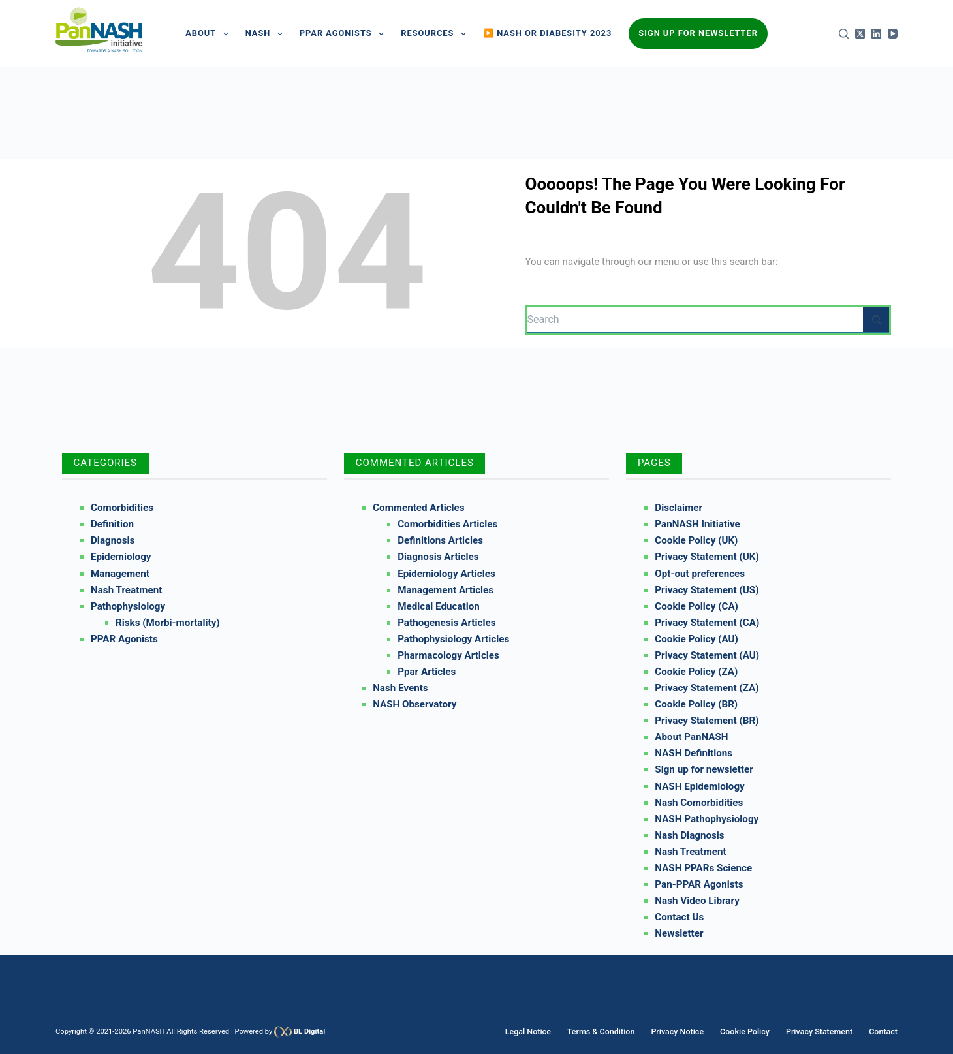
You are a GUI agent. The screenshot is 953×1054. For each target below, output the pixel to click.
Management (120, 574)
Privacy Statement (822, 1031)
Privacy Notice (684, 1031)
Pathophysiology (128, 606)
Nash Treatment (126, 590)
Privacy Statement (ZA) (706, 688)
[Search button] (876, 320)
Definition (112, 524)
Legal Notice (539, 1031)
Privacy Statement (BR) (706, 720)
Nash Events (400, 688)
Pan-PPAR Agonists (699, 884)
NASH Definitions (693, 753)
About (209, 34)
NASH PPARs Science (703, 868)
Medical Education (439, 606)
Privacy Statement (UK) (706, 557)
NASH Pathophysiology (706, 819)
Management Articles (445, 590)
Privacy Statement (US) (706, 590)
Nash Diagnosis (689, 835)
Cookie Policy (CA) (696, 606)
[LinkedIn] (876, 34)
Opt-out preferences (700, 574)
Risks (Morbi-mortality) (168, 622)
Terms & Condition (610, 1031)
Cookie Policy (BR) (696, 704)
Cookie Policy (749, 1031)
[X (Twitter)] (860, 34)
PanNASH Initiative (697, 524)
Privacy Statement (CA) (707, 622)
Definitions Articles (440, 540)
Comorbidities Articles (447, 524)
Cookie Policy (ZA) (696, 671)
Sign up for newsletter (704, 769)
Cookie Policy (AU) (696, 639)
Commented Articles (418, 508)
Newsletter (679, 933)
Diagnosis (112, 540)
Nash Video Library (697, 901)
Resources (436, 34)
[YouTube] (893, 34)
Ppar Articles (427, 671)
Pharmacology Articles (448, 655)
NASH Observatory (414, 704)
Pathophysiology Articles (453, 639)
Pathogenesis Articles (446, 622)
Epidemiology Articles (446, 574)
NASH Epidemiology (699, 786)
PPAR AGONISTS (344, 34)
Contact (884, 1031)
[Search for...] (695, 320)
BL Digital (309, 1031)
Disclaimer (678, 508)
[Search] (844, 34)
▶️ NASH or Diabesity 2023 (547, 33)
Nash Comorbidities (699, 803)
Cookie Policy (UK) (696, 540)
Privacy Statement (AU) (707, 655)
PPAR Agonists (124, 639)
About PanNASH (691, 737)
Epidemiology (121, 557)
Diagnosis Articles (438, 557)
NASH (266, 34)
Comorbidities (122, 508)
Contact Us (679, 917)
